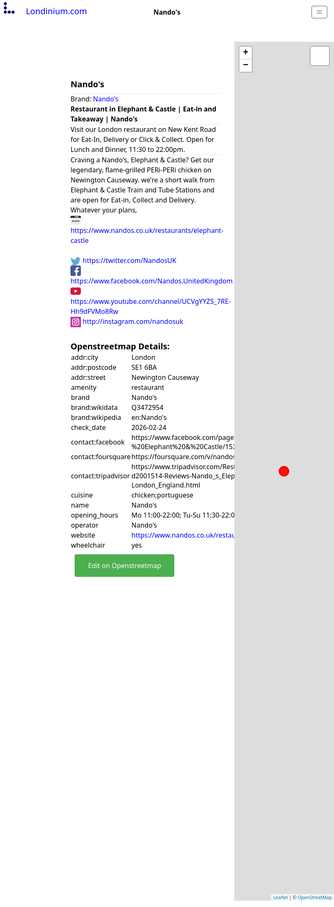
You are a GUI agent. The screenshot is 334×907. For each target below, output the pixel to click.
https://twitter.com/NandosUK (123, 260)
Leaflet (280, 897)
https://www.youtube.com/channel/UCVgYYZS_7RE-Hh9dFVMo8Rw (150, 301)
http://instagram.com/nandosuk (126, 321)
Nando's (105, 99)
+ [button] (246, 53)
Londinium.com (44, 11)
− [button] (246, 65)
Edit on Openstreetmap (124, 565)
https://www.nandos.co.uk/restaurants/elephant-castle (147, 230)
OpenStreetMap (315, 897)
